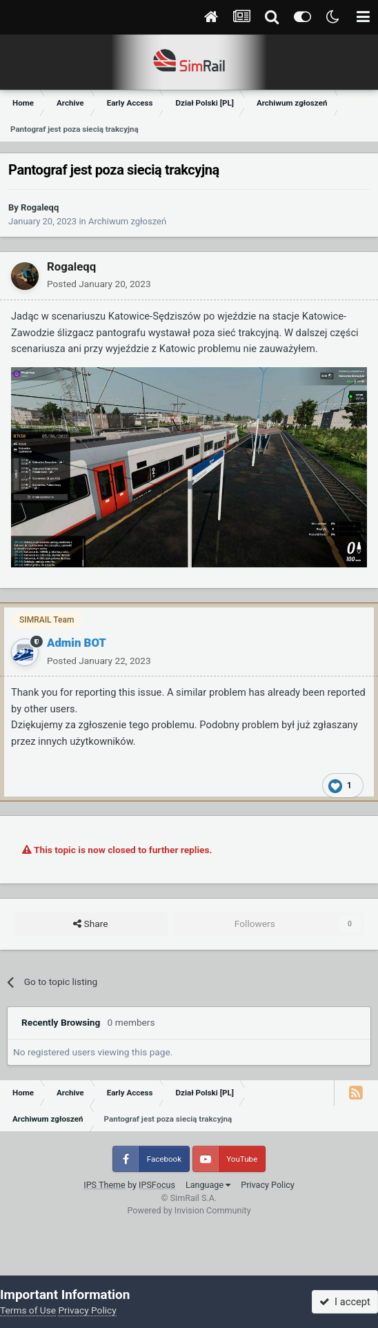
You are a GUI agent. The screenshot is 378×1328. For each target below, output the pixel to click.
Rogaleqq (40, 207)
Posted (99, 283)
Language (208, 1185)
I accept (344, 1302)
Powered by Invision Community (188, 1210)
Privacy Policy (268, 1185)
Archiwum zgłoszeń (127, 221)
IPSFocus (157, 1185)
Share (90, 924)
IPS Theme (104, 1185)
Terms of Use (28, 1310)
